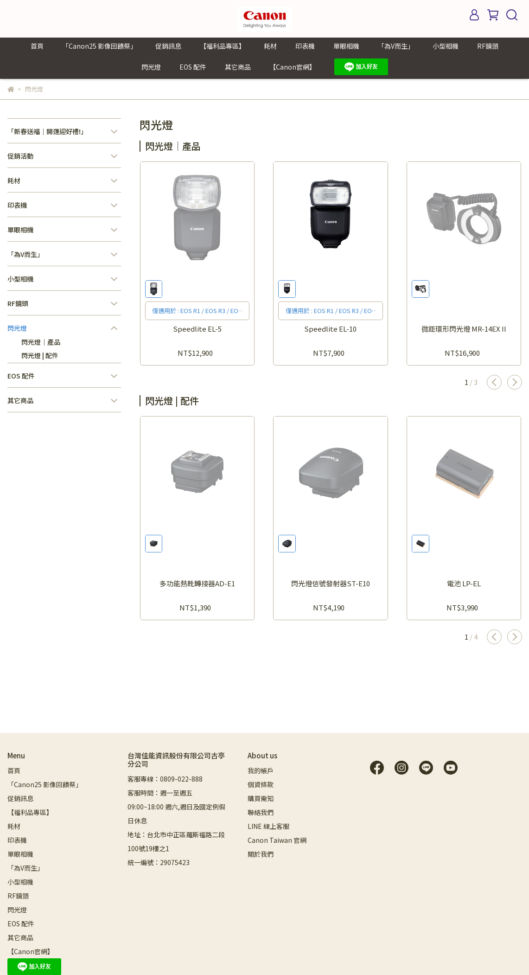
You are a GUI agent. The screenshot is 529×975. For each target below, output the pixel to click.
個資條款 (261, 784)
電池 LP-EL (464, 583)
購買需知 (261, 798)
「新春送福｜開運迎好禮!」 (47, 131)
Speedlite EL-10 (330, 329)
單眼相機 (346, 46)
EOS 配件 (192, 66)
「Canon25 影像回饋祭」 (99, 46)
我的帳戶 (261, 770)
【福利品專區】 (222, 46)
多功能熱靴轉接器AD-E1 (197, 583)
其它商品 (238, 66)
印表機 (305, 46)
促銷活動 (20, 155)
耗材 (270, 46)
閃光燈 (151, 66)
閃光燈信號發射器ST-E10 (330, 583)
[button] (494, 382)
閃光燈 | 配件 (39, 355)
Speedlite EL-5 (197, 329)
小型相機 (446, 46)
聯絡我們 (261, 812)
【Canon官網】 (292, 66)
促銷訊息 (168, 46)
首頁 (37, 46)
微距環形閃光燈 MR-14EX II (463, 329)
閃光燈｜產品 (40, 341)
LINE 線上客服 (268, 826)
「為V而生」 (396, 46)
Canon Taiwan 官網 (277, 840)
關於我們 (261, 854)
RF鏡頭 (487, 46)
